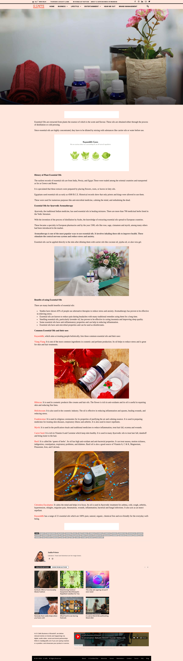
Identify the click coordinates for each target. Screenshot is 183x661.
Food (62, 613)
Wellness (91, 537)
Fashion (37, 587)
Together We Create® (79, 648)
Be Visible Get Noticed (81, 2)
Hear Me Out (109, 6)
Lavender (115, 535)
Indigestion (98, 535)
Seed (62, 537)
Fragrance (45, 535)
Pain (43, 537)
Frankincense (40, 419)
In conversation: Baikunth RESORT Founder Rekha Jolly (101, 648)
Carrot (85, 533)
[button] (147, 6)
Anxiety (42, 533)
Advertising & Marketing (93, 613)
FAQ (142, 658)
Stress (77, 537)
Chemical (92, 533)
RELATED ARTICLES (42, 567)
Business (63, 6)
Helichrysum (39, 411)
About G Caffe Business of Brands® (104, 2)
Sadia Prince (53, 552)
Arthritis (61, 533)
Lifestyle (76, 6)
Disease (114, 533)
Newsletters (120, 658)
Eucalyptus (131, 533)
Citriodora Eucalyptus (43, 505)
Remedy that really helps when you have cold (45, 617)
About (84, 658)
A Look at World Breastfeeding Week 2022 (97, 617)
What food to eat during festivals (69, 617)
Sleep (71, 537)
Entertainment (92, 6)
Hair (62, 535)
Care (79, 533)
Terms (136, 658)
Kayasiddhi (39, 336)
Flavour (140, 533)
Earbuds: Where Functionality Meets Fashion (45, 591)
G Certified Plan (93, 658)
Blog (147, 658)
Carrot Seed (39, 433)
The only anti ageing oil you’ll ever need (97, 591)
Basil (36, 441)
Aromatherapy (51, 533)
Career (112, 658)
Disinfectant (122, 533)
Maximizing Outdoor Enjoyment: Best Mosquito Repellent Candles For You (69, 592)
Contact (129, 658)
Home (51, 6)
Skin (67, 537)
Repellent (56, 537)
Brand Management (128, 6)
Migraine (129, 535)
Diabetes (107, 533)
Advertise (104, 658)
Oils (141, 535)
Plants (49, 537)
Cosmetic (100, 533)
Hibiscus (38, 402)
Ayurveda (68, 533)
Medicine (122, 535)
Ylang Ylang (39, 342)
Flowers (37, 535)
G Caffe (45, 658)
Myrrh (37, 427)
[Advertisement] (91, 114)
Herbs (83, 535)
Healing (67, 535)
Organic (37, 537)
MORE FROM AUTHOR (59, 567)
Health (63, 587)
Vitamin (84, 537)
